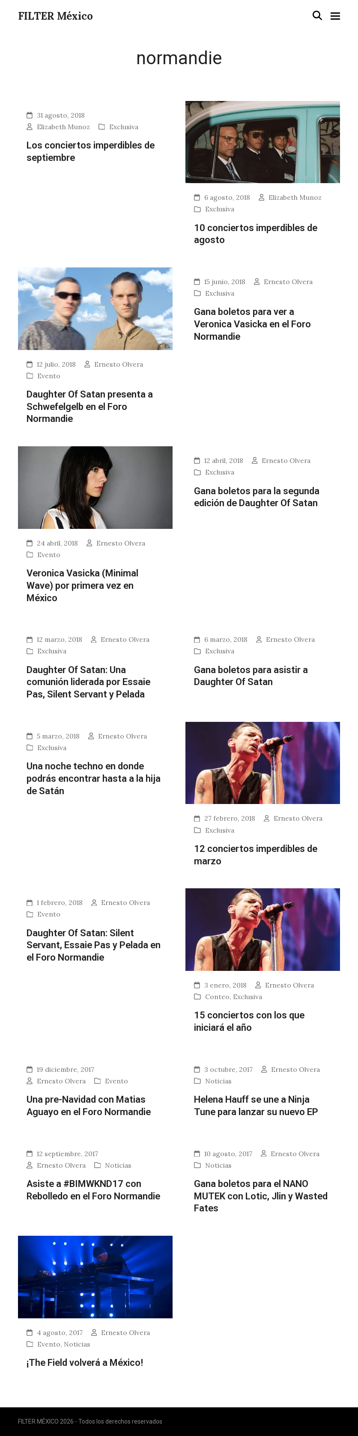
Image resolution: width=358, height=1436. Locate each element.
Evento (48, 375)
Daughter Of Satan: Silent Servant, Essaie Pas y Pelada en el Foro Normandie (94, 945)
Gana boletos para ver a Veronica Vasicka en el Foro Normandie (252, 323)
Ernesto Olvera (118, 364)
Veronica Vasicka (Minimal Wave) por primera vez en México (82, 585)
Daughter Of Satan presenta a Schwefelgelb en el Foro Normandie (90, 406)
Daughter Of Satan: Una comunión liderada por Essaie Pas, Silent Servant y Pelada (88, 682)
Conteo (217, 996)
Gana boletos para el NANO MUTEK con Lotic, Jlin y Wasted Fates (261, 1195)
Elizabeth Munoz (63, 126)
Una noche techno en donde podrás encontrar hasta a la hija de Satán (94, 778)
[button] (317, 15)
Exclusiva (123, 126)
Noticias (218, 1081)
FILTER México (55, 16)
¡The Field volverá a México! (85, 1362)
